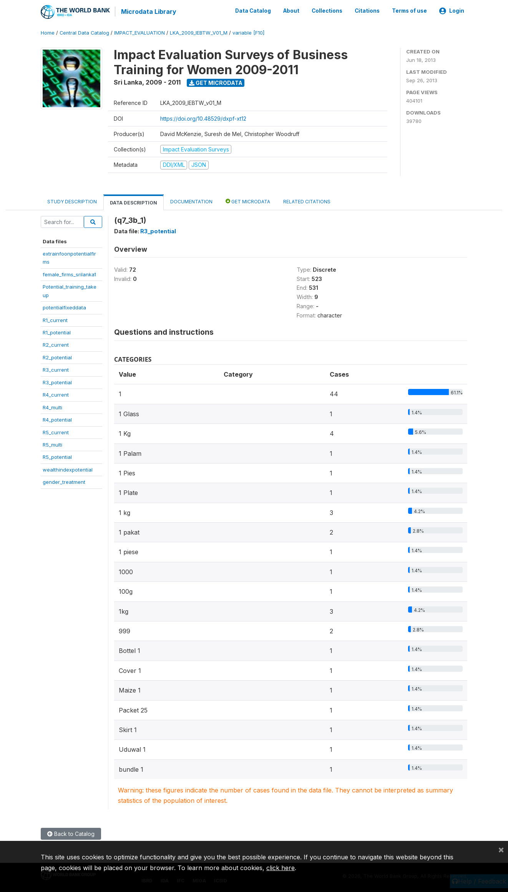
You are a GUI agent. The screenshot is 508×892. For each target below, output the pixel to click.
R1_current (55, 319)
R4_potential (57, 419)
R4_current (56, 394)
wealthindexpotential (68, 469)
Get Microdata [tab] (248, 200)
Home (48, 32)
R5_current (56, 432)
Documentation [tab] (191, 201)
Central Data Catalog (84, 32)
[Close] (501, 849)
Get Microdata (215, 82)
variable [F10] (248, 32)
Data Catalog (253, 11)
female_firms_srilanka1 (69, 274)
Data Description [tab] (133, 202)
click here (280, 868)
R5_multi (52, 444)
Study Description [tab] (72, 201)
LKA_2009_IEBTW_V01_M (198, 32)
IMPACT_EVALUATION (139, 32)
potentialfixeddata (64, 307)
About (291, 11)
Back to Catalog (71, 833)
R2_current (56, 344)
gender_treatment (64, 481)
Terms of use (409, 11)
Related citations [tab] (306, 201)
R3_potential (57, 382)
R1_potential (57, 332)
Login (451, 11)
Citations (367, 11)
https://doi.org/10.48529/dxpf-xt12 (203, 118)
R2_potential (57, 357)
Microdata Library (148, 11)
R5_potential (57, 456)
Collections (327, 11)
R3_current (56, 369)
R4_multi (52, 407)
